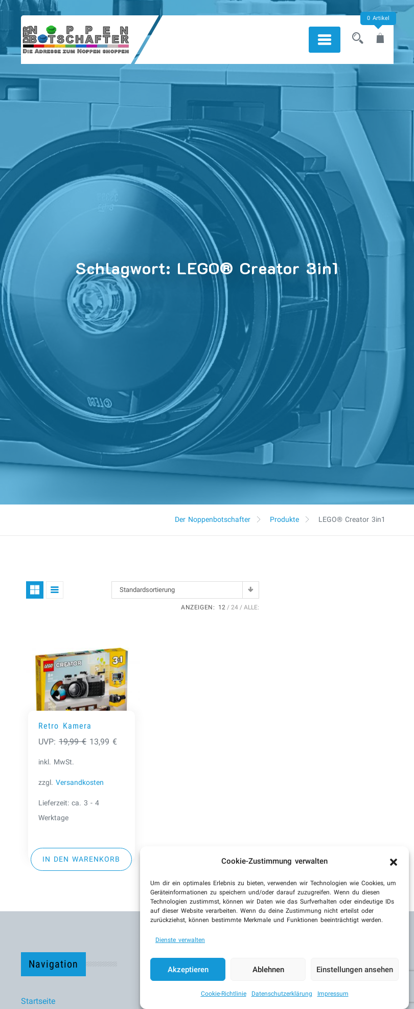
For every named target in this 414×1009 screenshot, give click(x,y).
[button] (393, 861)
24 (234, 607)
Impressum (333, 993)
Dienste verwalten (180, 940)
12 (221, 607)
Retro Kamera (64, 726)
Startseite (38, 1001)
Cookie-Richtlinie (223, 993)
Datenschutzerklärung (281, 993)
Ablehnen (268, 969)
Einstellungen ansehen (354, 969)
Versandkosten (80, 782)
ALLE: (251, 607)
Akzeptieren (188, 969)
